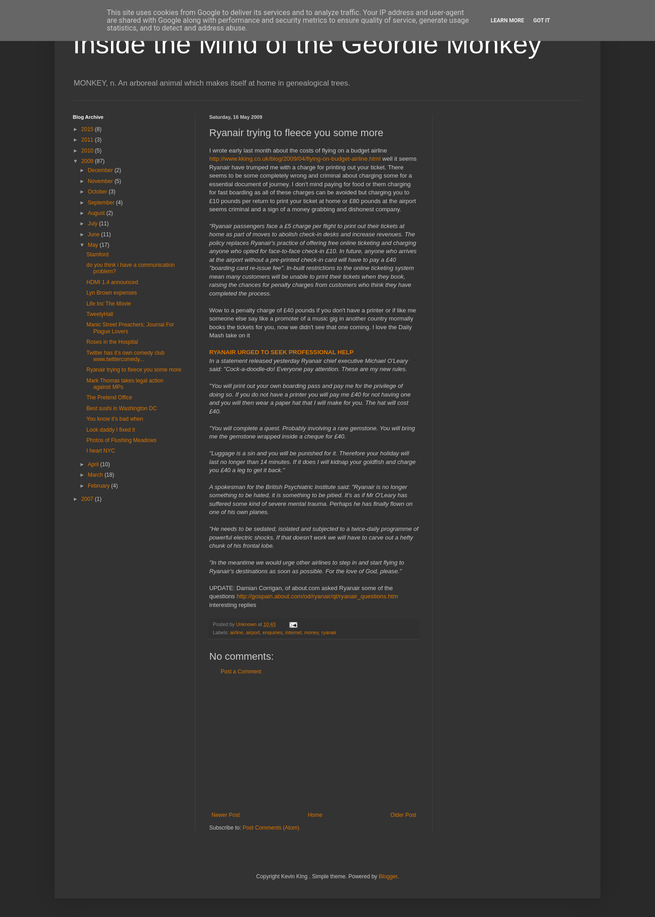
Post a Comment (241, 671)
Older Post (403, 815)
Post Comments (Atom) (270, 828)
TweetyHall (99, 314)
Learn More (507, 20)
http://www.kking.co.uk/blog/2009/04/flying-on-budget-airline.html (295, 158)
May (94, 245)
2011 (88, 140)
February (99, 486)
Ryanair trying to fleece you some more (133, 370)
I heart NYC (100, 451)
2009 (88, 161)
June (94, 234)
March (96, 475)
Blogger (388, 876)
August (97, 213)
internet (293, 632)
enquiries (272, 632)
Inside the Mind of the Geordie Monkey (307, 44)
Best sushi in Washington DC (121, 408)
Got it (541, 20)
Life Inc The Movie (108, 304)
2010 (88, 151)
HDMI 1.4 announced (112, 282)
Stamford (97, 254)
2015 (88, 129)
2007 (88, 499)
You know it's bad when (114, 419)
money (311, 632)
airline (236, 632)
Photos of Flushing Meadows (121, 440)
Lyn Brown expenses (111, 293)
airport (253, 632)
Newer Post (226, 815)
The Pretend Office (109, 397)
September (102, 202)
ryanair (329, 632)
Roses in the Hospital (112, 342)
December (101, 170)
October (98, 191)
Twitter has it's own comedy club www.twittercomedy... (125, 356)
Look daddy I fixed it (110, 430)
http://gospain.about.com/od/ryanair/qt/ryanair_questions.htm (317, 596)
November (101, 181)
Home (315, 815)
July (93, 223)
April (94, 464)
